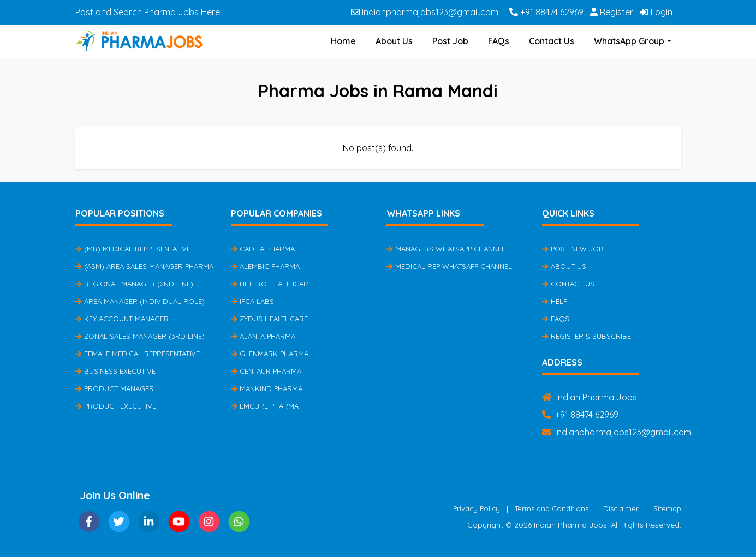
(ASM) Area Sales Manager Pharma (144, 266)
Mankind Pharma (266, 388)
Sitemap (667, 508)
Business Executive (115, 371)
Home (343, 40)
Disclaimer (621, 508)
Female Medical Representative (137, 353)
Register (611, 12)
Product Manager (114, 388)
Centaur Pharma (266, 371)
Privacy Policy (476, 508)
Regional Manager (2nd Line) (134, 283)
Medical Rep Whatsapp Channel (449, 266)
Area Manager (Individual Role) (140, 301)
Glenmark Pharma (269, 353)
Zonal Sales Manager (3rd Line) (140, 336)
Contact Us (551, 40)
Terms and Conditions (551, 508)
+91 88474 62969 (546, 12)
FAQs (498, 40)
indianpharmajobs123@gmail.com (424, 12)
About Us (394, 40)
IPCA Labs (252, 301)
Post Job (450, 40)
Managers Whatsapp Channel (445, 248)
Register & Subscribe (586, 336)
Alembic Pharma (265, 266)
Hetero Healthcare (271, 283)
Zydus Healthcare (269, 318)
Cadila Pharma (263, 248)
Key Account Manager (122, 318)
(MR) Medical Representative (133, 248)
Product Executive (115, 406)
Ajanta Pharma (263, 336)
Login (656, 12)
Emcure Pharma (265, 406)
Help (554, 301)
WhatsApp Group (629, 40)
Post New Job (573, 248)
